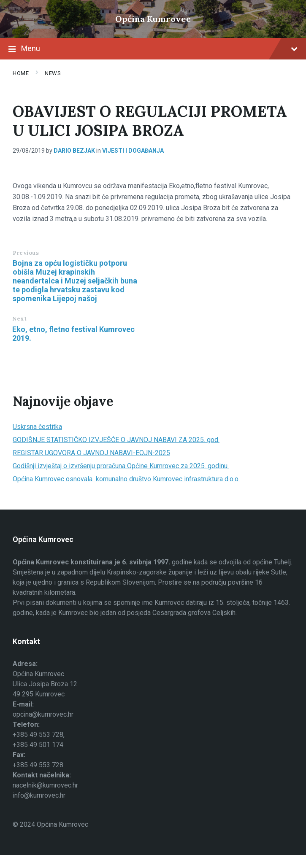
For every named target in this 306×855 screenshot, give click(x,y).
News (53, 73)
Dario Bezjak (74, 150)
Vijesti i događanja (133, 150)
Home (21, 73)
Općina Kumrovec (153, 18)
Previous (26, 252)
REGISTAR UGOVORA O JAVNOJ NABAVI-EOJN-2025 (91, 453)
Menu (153, 49)
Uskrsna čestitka (37, 427)
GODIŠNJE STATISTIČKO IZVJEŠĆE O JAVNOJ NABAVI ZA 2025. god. (116, 440)
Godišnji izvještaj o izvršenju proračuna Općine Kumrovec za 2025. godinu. (121, 466)
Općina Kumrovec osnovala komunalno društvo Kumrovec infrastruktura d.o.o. (126, 479)
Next (19, 318)
